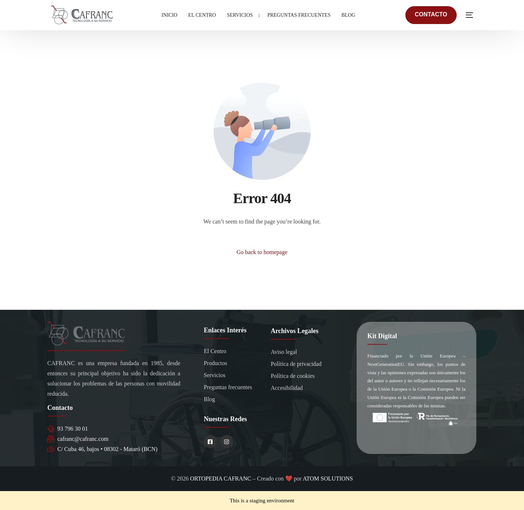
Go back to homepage (262, 252)
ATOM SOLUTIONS (328, 478)
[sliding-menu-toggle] (469, 14)
